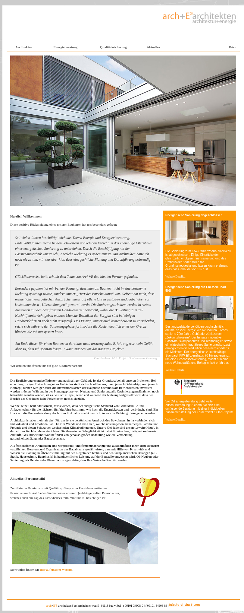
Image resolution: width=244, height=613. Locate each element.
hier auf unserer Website (56, 569)
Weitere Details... (175, 276)
